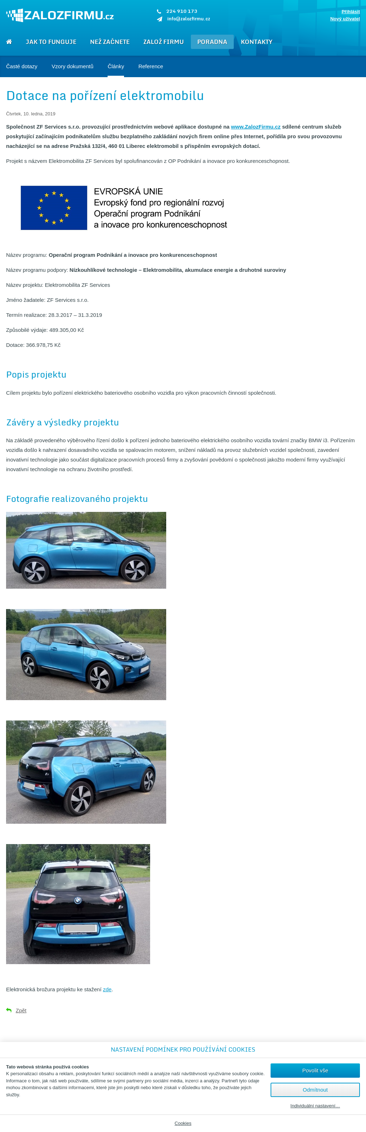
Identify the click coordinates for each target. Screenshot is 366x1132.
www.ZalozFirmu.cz (256, 127)
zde (107, 989)
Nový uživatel (345, 18)
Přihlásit (351, 11)
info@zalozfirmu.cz (188, 19)
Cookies (183, 1123)
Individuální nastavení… (315, 1105)
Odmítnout (315, 1090)
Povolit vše (315, 1070)
